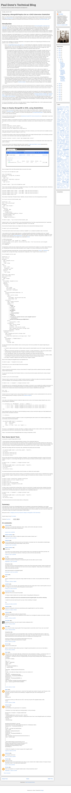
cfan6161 (7, 584)
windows (63, 183)
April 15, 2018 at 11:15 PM (10, 641)
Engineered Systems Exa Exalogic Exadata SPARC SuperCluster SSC (63, 127)
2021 (60, 50)
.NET (58, 106)
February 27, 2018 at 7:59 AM (11, 609)
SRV (65, 174)
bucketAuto (59, 113)
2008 (60, 98)
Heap (61, 135)
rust (68, 169)
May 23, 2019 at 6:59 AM (10, 764)
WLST (68, 185)
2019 (60, 54)
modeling (58, 149)
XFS (64, 187)
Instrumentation (66, 138)
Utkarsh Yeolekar (8, 534)
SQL (58, 174)
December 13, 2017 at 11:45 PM (11, 572)
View (61, 179)
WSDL (68, 186)
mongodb (66, 149)
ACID (68, 107)
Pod (22, 44)
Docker (58, 123)
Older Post (50, 778)
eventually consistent (61, 129)
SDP (68, 170)
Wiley (61, 183)
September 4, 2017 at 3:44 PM (11, 561)
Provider (67, 163)
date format (67, 119)
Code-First (62, 114)
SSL (68, 174)
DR (68, 125)
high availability (66, 135)
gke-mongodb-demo (9, 18)
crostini (67, 117)
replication (64, 166)
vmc (63, 179)
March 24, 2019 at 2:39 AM (10, 756)
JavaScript (67, 139)
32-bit (63, 107)
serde (61, 171)
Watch (66, 179)
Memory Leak (66, 146)
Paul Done (60, 14)
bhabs (6, 652)
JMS (58, 142)
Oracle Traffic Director (65, 155)
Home (27, 778)
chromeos (67, 113)
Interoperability (60, 139)
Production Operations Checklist (40, 93)
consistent (63, 117)
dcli (57, 120)
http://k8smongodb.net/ (44, 19)
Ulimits (63, 178)
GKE (58, 133)
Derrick (6, 643)
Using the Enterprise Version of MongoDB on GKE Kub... (62, 65)
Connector (59, 117)
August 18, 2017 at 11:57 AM (10, 538)
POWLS (58, 162)
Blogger (42, 790)
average (63, 111)
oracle (64, 154)
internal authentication (17, 235)
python (66, 164)
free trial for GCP (10, 111)
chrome (63, 113)
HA (65, 134)
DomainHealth (60, 125)
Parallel (67, 156)
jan (5, 556)
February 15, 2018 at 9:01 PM (11, 588)
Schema (65, 170)
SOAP (64, 172)
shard (64, 171)
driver (58, 126)
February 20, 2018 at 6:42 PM (11, 604)
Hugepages (59, 137)
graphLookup (62, 134)
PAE (63, 156)
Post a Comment (7, 773)
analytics (65, 109)
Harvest (58, 135)
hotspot (58, 136)
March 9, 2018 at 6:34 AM (10, 629)
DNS (68, 122)
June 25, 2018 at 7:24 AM (10, 687)
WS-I (65, 186)
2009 (60, 96)
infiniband (67, 137)
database (62, 119)
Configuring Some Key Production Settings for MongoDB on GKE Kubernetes (25, 512)
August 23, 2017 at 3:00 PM (10, 554)
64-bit (66, 107)
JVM (58, 143)
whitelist (58, 183)
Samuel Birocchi (8, 591)
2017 (60, 57)
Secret (28, 236)
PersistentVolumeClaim (62, 159)
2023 (60, 48)
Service (40, 250)
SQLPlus (61, 174)
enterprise (67, 128)
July (61, 59)
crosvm (58, 118)
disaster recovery (61, 121)
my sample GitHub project (38, 112)
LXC (61, 144)
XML (65, 187)
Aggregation (60, 109)
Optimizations (59, 154)
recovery (63, 165)
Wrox (62, 186)
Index (63, 137)
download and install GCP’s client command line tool (31, 116)
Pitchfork (62, 161)
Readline (58, 165)
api (64, 110)
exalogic (62, 130)
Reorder (67, 165)
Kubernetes (61, 143)
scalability (58, 170)
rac (68, 164)
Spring (67, 173)
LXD (63, 144)
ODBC (58, 152)
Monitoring (59, 150)
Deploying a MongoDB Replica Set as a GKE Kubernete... (62, 78)
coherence (67, 114)
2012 (60, 90)
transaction (59, 178)
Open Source (60, 153)
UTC (68, 178)
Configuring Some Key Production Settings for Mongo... (62, 72)
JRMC (63, 142)
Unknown (7, 525)
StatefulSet (46, 250)
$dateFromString (62, 106)
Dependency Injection (65, 120)
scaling (62, 170)
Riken (6, 626)
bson (68, 112)
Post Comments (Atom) (30, 782)
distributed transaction (63, 122)
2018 (60, 55)
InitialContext (59, 138)
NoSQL (64, 150)
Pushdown (59, 164)
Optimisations (66, 153)
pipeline (59, 161)
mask (58, 145)
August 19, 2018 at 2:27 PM (10, 750)
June (61, 61)
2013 (60, 89)
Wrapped (58, 186)
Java (64, 139)
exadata (58, 130)
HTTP (62, 136)
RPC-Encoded (64, 169)
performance (59, 158)
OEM (62, 152)
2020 (60, 52)
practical (62, 162)
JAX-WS (63, 140)
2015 (60, 85)
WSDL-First (59, 187)
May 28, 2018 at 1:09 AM (10, 649)
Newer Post (5, 778)
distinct (58, 122)
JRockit (67, 142)
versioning (58, 179)
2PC (61, 107)
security (58, 171)
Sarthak (6, 759)
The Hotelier (13, 516)
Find (68, 130)
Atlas (68, 110)
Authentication (59, 111)
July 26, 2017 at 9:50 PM (10, 532)
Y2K (67, 187)
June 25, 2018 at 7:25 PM (10, 702)
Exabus (67, 129)
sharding (67, 171)
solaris (64, 173)
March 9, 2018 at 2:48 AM (10, 623)
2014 (60, 87)
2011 (60, 92)
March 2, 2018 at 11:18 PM (10, 618)
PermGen (67, 158)
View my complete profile (62, 24)
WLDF (58, 184)
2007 (60, 99)
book (64, 112)
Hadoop (67, 134)
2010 (60, 94)
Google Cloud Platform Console (35, 144)
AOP (62, 110)
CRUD (65, 118)
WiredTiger (67, 183)
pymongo (63, 164)
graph (58, 134)
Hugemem (67, 136)
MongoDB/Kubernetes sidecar (14, 44)
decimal (59, 120)
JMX (61, 142)
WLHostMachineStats (60, 185)
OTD (60, 156)
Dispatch (67, 121)
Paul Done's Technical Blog (18, 4)
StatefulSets (4, 28)
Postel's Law (67, 161)
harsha (6, 574)
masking (61, 145)
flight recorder (63, 131)
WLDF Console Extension (64, 184)
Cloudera (58, 114)
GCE (68, 131)
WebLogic (65, 182)
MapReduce (66, 144)
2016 (60, 83)
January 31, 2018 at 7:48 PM (10, 581)
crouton (61, 118)
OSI (57, 156)
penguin (67, 157)
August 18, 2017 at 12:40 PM (10, 545)
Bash (67, 111)
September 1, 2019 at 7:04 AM (11, 770)
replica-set (59, 166)
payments (59, 157)
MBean (61, 146)
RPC (61, 169)
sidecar (60, 172)
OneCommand (66, 152)
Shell (58, 172)
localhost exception (22, 81)
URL (66, 178)
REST (68, 166)
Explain (66, 130)
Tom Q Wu (7, 620)
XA (62, 187)
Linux (65, 143)
